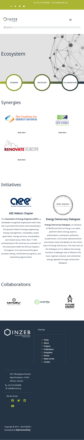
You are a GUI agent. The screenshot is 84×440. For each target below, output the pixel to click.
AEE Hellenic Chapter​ (21, 213)
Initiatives (42, 83)
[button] (70, 19)
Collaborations (70, 83)
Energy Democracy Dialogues (63, 219)
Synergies (14, 83)
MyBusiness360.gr (23, 430)
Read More (21, 133)
